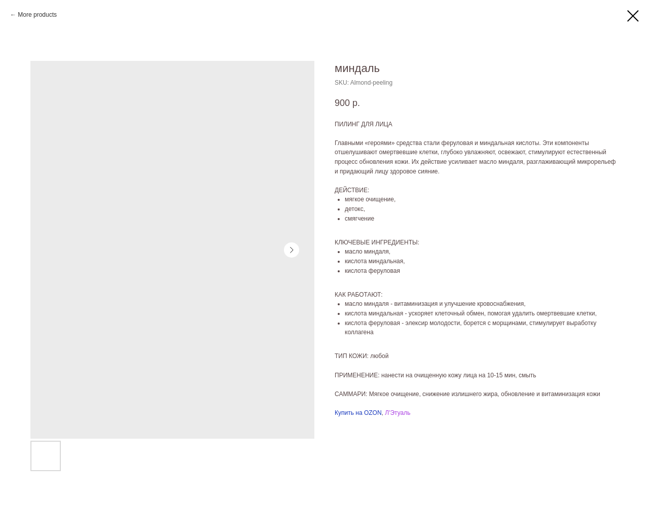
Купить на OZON (358, 412)
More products (37, 14)
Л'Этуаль (397, 412)
